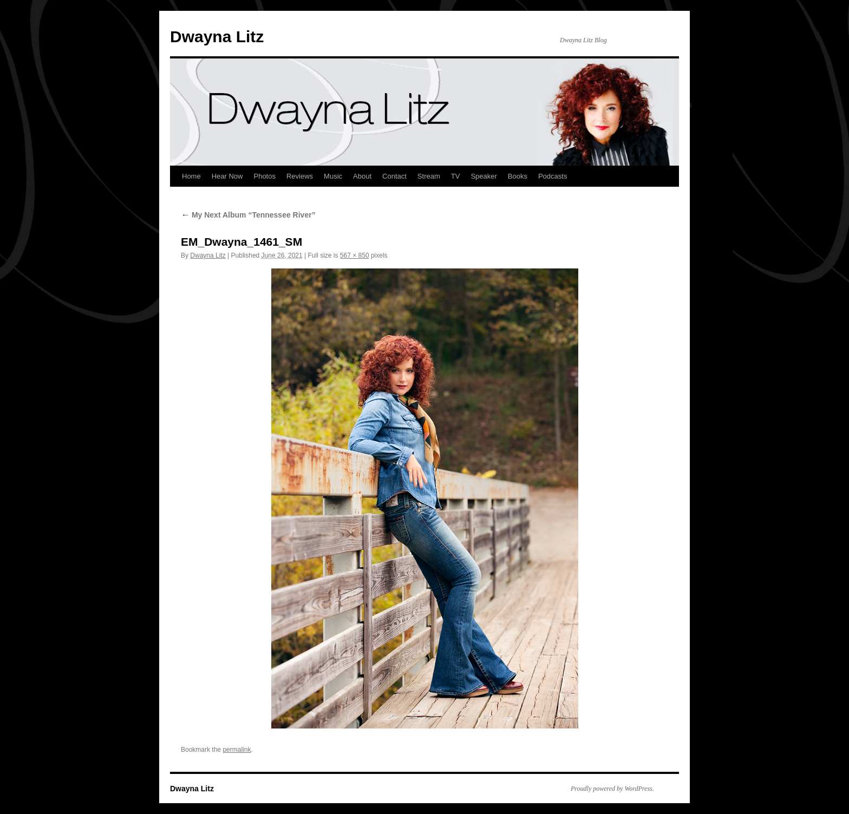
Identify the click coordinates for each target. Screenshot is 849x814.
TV (455, 176)
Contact (394, 176)
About (362, 176)
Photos (264, 176)
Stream (428, 176)
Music (333, 176)
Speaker (484, 176)
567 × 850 (354, 255)
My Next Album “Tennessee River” (248, 215)
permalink (237, 749)
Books (517, 176)
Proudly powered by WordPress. (612, 788)
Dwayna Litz (217, 36)
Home (191, 176)
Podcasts (552, 176)
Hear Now (227, 176)
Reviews (299, 176)
